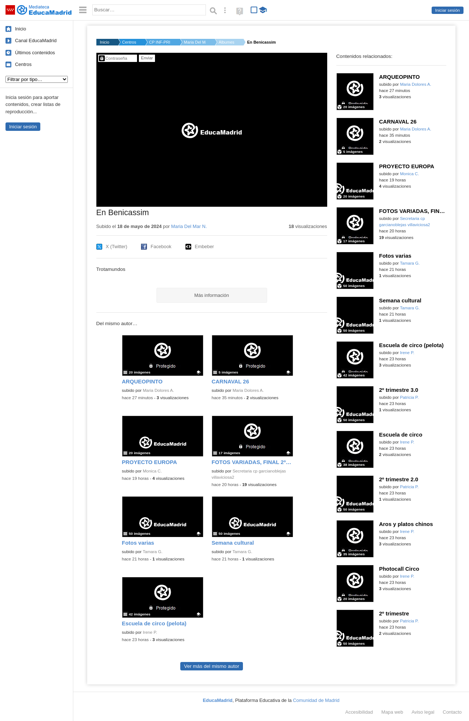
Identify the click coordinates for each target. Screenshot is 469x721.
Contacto (452, 712)
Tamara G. (152, 551)
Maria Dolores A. (158, 390)
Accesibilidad (359, 712)
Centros (23, 64)
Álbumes (226, 42)
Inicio (20, 29)
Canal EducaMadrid (35, 40)
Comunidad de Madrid (316, 700)
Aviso (422, 712)
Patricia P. (409, 397)
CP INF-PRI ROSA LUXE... (160, 42)
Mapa (392, 712)
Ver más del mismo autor (211, 666)
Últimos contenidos (35, 52)
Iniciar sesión (447, 10)
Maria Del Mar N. (195, 42)
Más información (211, 295)
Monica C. (152, 471)
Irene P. (150, 632)
